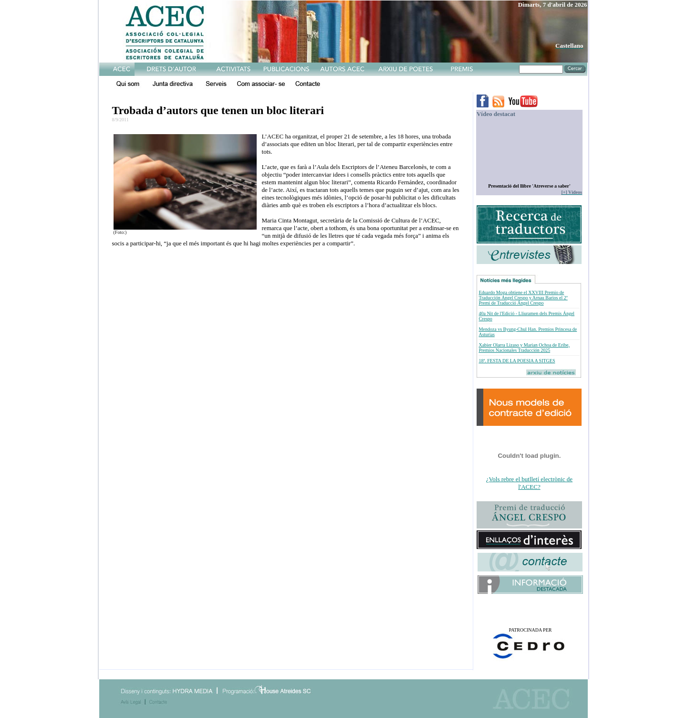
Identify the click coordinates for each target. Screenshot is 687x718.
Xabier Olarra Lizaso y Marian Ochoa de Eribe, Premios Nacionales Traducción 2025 (524, 347)
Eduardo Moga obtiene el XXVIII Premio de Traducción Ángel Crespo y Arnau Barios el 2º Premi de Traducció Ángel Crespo (523, 298)
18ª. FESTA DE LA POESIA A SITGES (517, 360)
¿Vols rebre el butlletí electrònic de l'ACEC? (529, 482)
